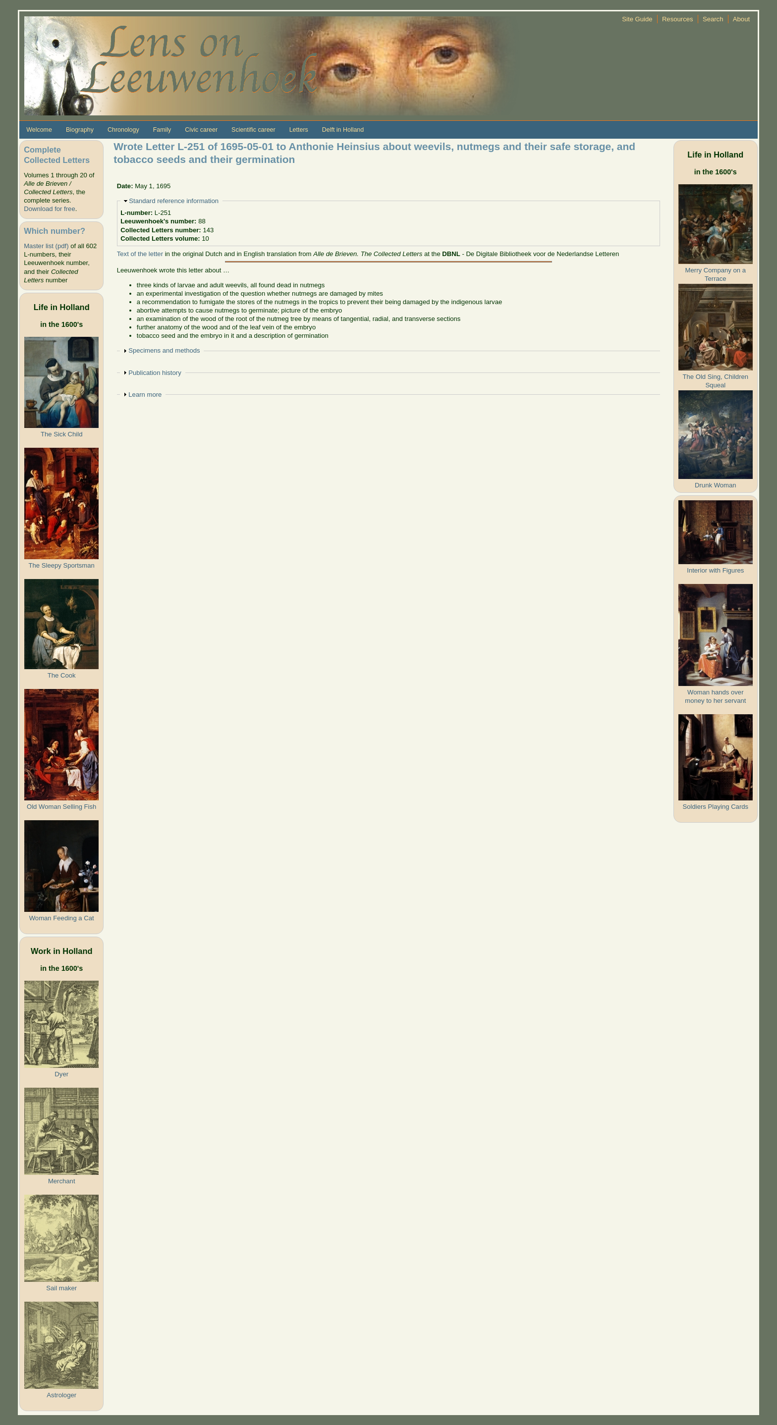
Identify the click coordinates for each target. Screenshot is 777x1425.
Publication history (154, 372)
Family (162, 129)
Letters (298, 129)
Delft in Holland (343, 129)
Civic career (201, 129)
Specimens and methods (164, 350)
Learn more (145, 394)
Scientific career (253, 129)
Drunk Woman (715, 485)
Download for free (49, 208)
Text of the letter (140, 254)
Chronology (123, 129)
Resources (677, 19)
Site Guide (637, 19)
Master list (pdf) (46, 246)
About (741, 19)
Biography (80, 129)
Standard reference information (174, 201)
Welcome (39, 129)
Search (713, 19)
